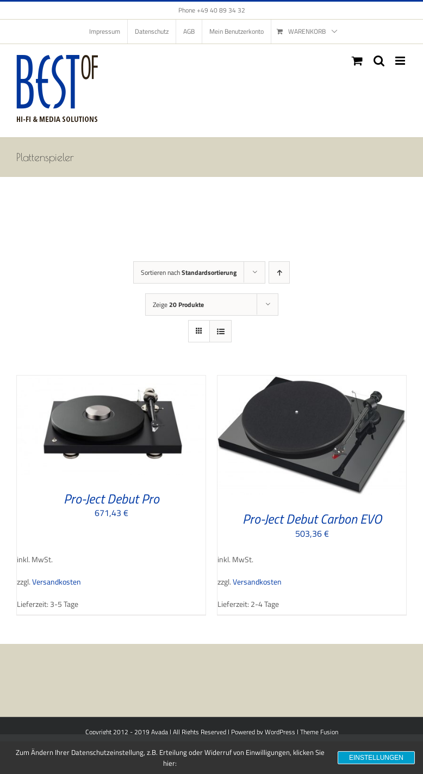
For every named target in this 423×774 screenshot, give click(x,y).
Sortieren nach (189, 272)
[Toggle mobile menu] (401, 60)
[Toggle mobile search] (379, 60)
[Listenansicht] (220, 331)
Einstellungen (376, 757)
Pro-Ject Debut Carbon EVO (312, 519)
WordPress (280, 732)
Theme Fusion (319, 732)
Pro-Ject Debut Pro (111, 498)
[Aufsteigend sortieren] (279, 272)
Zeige (178, 304)
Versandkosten (56, 582)
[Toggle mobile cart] (357, 60)
